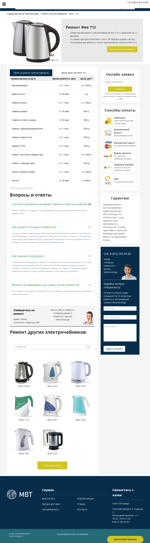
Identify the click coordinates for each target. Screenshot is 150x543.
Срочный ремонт (50, 511)
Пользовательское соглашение (72, 536)
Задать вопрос (114, 348)
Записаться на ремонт (121, 49)
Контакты (82, 511)
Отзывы (81, 506)
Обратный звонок (125, 537)
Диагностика (48, 500)
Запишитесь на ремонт (24, 314)
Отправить (120, 89)
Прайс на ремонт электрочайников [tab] (31, 75)
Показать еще (52, 467)
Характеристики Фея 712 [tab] (73, 73)
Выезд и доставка (51, 506)
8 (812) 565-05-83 (120, 524)
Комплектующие (85, 500)
